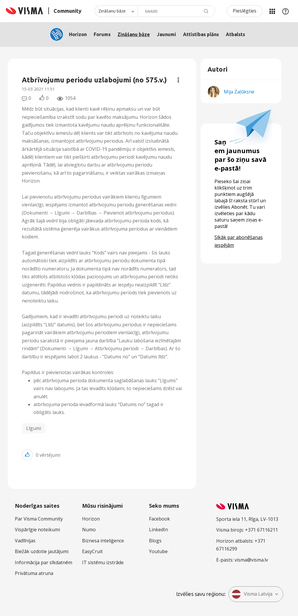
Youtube (158, 551)
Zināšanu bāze (134, 34)
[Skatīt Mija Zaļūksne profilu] (239, 91)
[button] (27, 454)
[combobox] (176, 11)
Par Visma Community (39, 519)
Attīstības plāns (201, 34)
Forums (102, 34)
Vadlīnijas (25, 540)
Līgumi (33, 428)
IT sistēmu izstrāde (103, 562)
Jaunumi (166, 34)
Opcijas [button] (178, 80)
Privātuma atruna (34, 573)
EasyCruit (92, 551)
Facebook (159, 519)
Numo (89, 529)
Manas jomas (272, 11)
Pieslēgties (244, 11)
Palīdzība (285, 11)
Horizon (78, 34)
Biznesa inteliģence (103, 540)
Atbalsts (235, 34)
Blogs (155, 540)
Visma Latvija (252, 594)
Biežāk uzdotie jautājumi (41, 551)
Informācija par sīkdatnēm (43, 562)
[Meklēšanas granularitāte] (116, 11)
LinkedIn (158, 529)
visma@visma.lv (251, 560)
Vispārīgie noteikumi (37, 529)
